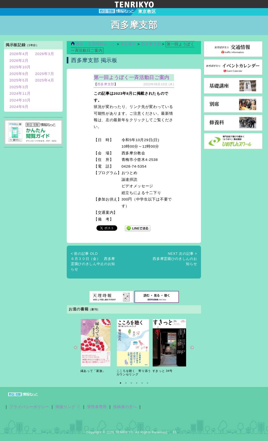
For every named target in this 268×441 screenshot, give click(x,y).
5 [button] (142, 383)
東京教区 (129, 44)
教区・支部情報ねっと (93, 44)
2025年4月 (44, 80)
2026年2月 (19, 61)
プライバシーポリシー (29, 407)
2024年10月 (20, 100)
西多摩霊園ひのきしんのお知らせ (175, 259)
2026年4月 (19, 54)
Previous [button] (76, 348)
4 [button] (136, 383)
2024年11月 (20, 93)
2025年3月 (19, 87)
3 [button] (131, 383)
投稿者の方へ (125, 407)
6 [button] (147, 383)
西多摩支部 (151, 44)
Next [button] (192, 348)
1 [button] (120, 383)
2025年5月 (19, 80)
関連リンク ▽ (68, 407)
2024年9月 (19, 107)
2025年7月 (44, 74)
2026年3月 (44, 54)
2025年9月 (19, 74)
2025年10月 (20, 67)
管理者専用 (97, 407)
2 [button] (126, 383)
